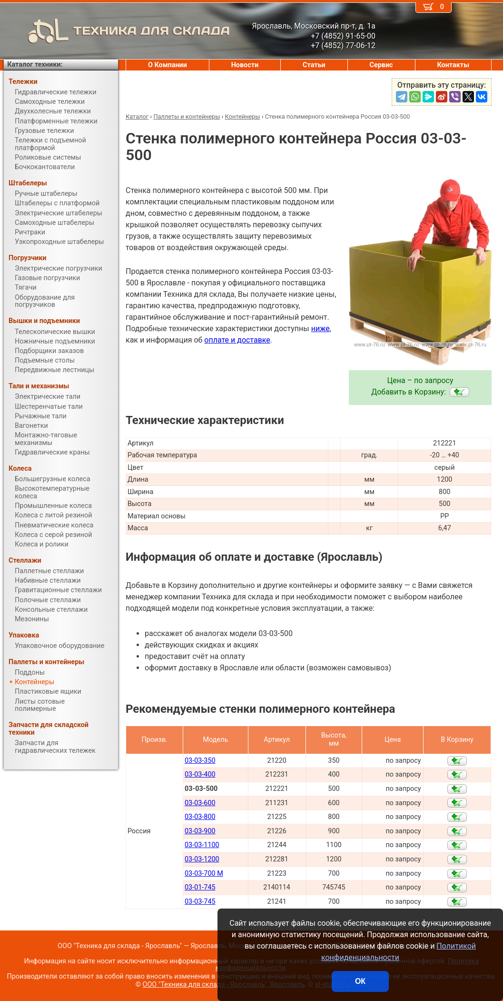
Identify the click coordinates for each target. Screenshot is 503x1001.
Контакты (453, 65)
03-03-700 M (204, 874)
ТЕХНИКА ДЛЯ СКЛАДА (117, 31)
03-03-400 (200, 774)
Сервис (381, 65)
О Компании (167, 65)
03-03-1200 (202, 859)
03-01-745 (200, 887)
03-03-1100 (202, 845)
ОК (360, 981)
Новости (245, 65)
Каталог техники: (34, 65)
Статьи (314, 65)
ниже (320, 328)
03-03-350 (200, 761)
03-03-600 (200, 803)
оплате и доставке (237, 339)
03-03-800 (200, 817)
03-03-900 (200, 831)
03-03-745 (200, 902)
